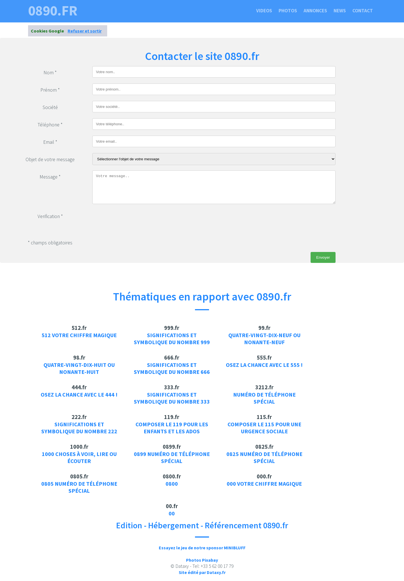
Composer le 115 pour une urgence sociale (264, 428)
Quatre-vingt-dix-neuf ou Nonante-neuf (264, 339)
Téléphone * (50, 125)
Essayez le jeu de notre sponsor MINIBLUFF (202, 547)
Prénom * (50, 90)
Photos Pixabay (202, 560)
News (340, 11)
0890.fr (52, 11)
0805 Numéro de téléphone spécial (79, 487)
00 (172, 513)
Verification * (50, 216)
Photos (288, 11)
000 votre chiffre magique (264, 483)
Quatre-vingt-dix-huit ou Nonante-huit (79, 368)
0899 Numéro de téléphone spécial (172, 457)
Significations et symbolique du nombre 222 (79, 428)
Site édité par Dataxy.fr (202, 572)
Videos (264, 11)
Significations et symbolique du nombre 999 (172, 339)
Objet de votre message (50, 159)
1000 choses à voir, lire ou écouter (79, 457)
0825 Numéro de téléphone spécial (264, 457)
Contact (362, 11)
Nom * (50, 73)
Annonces (315, 11)
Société (50, 107)
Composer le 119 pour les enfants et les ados (172, 428)
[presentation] (135, 221)
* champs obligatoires (50, 243)
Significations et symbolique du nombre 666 (172, 368)
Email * (50, 142)
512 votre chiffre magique (79, 335)
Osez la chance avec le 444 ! (79, 394)
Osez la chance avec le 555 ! (264, 364)
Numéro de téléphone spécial (264, 398)
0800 (172, 483)
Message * (50, 177)
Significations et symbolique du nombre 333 (172, 398)
